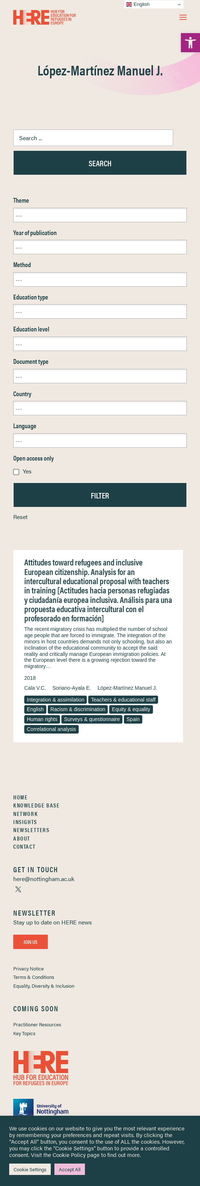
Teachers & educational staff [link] (123, 700)
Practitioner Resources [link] (37, 1024)
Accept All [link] (70, 1169)
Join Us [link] (31, 941)
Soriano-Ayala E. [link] (72, 688)
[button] (183, 17)
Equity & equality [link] (131, 709)
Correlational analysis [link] (51, 729)
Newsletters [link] (31, 829)
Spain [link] (133, 719)
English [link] (35, 709)
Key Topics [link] (24, 1033)
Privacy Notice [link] (28, 968)
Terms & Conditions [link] (33, 976)
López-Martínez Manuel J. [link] (127, 688)
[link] (190, 42)
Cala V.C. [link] (35, 688)
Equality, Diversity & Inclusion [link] (43, 985)
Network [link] (25, 813)
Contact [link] (24, 846)
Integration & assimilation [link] (55, 700)
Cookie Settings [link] (30, 1169)
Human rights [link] (42, 719)
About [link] (21, 838)
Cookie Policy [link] (69, 1154)
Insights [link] (25, 821)
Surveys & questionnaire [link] (92, 719)
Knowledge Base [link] (36, 805)
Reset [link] (20, 516)
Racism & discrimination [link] (77, 709)
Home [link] (20, 797)
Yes (27, 471)
